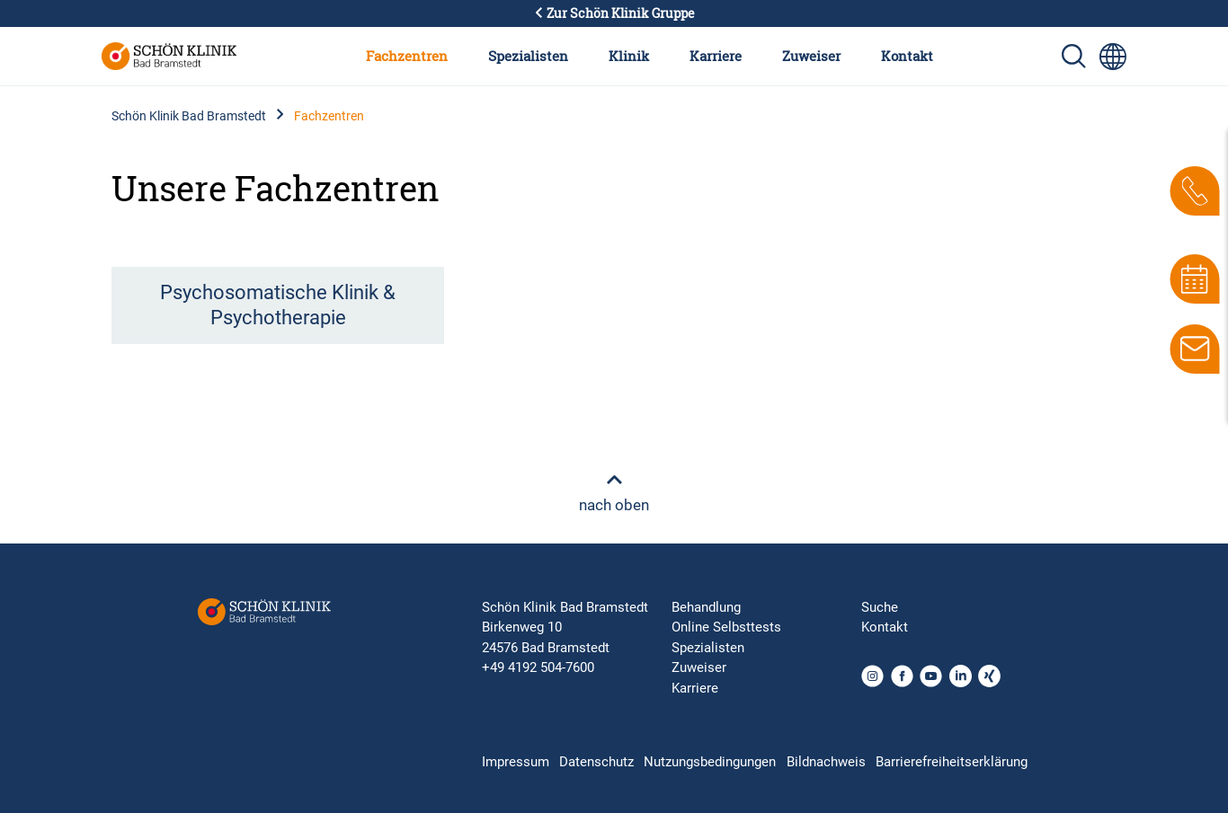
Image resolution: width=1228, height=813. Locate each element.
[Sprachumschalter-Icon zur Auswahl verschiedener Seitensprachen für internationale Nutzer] (1112, 56)
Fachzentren (407, 56)
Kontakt (907, 56)
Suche (879, 607)
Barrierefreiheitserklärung (952, 762)
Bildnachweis (826, 762)
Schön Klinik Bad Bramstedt (188, 116)
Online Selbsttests (726, 627)
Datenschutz (596, 762)
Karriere (716, 56)
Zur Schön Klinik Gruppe (614, 13)
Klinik (629, 56)
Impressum (515, 762)
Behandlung (706, 607)
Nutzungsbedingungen (710, 762)
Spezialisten (528, 56)
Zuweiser (811, 56)
